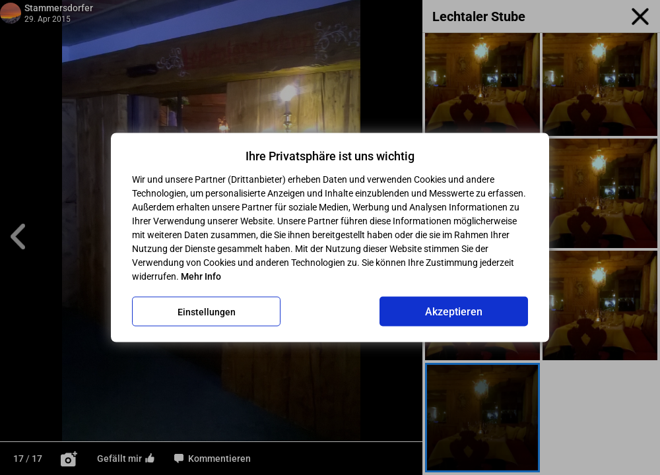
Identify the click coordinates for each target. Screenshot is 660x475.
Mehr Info (201, 276)
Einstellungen (207, 311)
